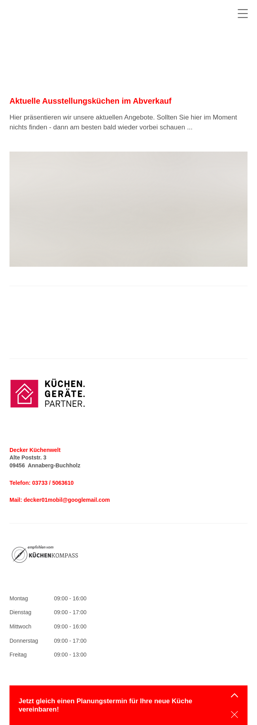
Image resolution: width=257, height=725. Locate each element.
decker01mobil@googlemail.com (67, 500)
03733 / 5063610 (53, 483)
